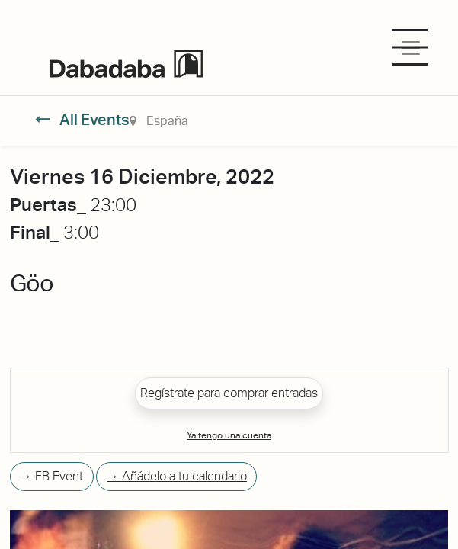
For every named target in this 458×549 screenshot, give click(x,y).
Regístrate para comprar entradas (229, 393)
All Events (82, 120)
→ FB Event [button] (51, 476)
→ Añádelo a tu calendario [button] (177, 476)
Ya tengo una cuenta (229, 435)
